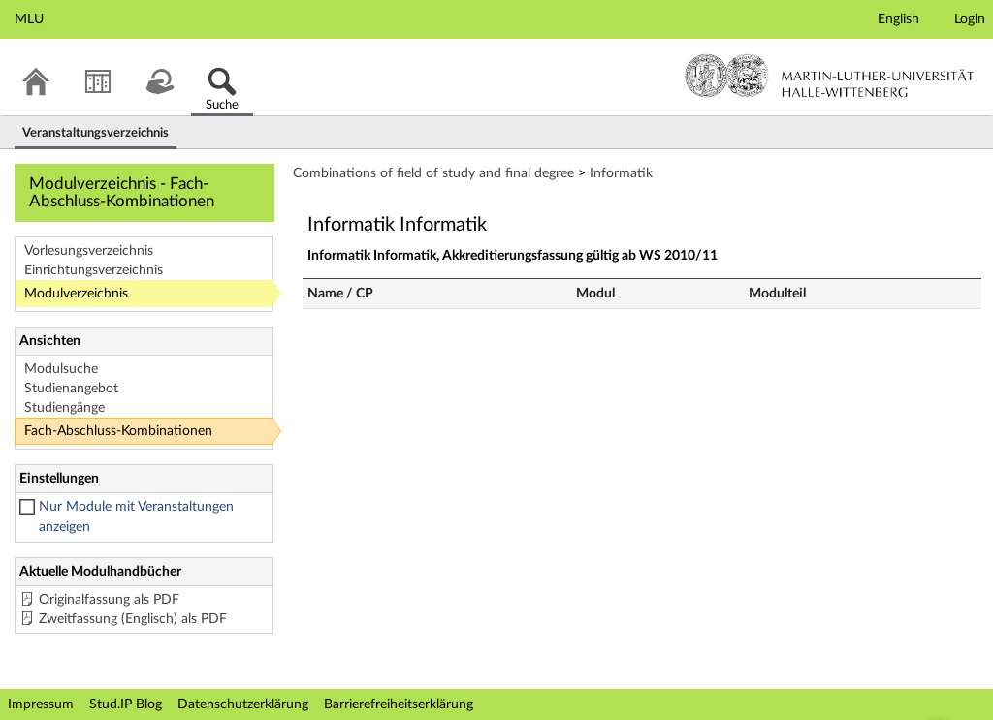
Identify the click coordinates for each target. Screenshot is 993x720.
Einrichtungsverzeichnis (93, 270)
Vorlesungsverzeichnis (88, 251)
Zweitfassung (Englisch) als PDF (133, 619)
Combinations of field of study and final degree (433, 173)
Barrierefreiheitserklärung (398, 704)
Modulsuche (61, 369)
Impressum (41, 704)
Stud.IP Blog (125, 704)
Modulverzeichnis (76, 293)
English (898, 19)
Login (969, 19)
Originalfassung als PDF (109, 600)
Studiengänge (64, 408)
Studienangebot (71, 388)
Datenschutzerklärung (242, 704)
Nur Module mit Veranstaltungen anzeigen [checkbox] (136, 517)
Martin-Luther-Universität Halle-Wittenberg (829, 76)
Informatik (621, 173)
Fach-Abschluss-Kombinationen (118, 431)
